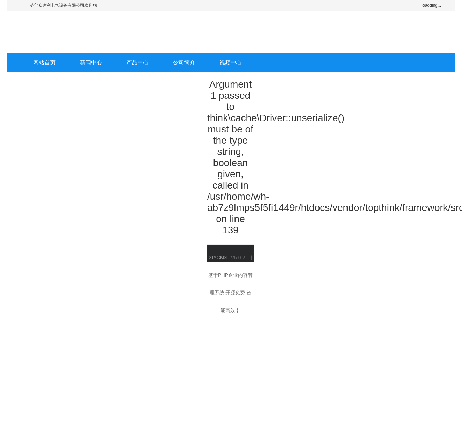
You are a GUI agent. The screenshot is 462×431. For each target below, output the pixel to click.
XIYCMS (218, 257)
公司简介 (184, 63)
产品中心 (137, 63)
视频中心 (230, 63)
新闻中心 (91, 63)
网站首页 (44, 63)
